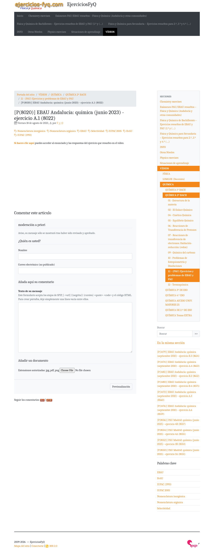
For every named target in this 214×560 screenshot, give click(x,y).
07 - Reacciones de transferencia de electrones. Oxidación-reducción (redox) (180, 241)
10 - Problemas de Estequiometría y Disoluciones (177, 261)
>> (196, 333)
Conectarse (37, 545)
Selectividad (96, 131)
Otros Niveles (35, 31)
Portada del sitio (26, 94)
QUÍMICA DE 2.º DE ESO (178, 310)
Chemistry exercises (39, 15)
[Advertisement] (107, 63)
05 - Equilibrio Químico (180, 220)
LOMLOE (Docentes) (174, 179)
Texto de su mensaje (30, 291)
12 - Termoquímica (178, 284)
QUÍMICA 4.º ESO (174, 295)
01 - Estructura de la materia (179, 202)
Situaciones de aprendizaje (85, 31)
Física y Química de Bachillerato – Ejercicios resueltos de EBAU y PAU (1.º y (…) (60, 23)
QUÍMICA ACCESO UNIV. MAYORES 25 (178, 302)
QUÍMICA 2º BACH (76, 94)
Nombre (22, 250)
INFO (20, 31)
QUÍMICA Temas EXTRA (178, 315)
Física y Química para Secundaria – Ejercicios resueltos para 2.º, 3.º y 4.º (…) (149, 23)
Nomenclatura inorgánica (29, 131)
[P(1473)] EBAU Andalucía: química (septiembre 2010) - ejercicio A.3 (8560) (176, 396)
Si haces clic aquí (24, 143)
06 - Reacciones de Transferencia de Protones (182, 227)
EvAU (127, 131)
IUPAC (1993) (23, 135)
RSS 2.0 (51, 545)
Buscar (161, 327)
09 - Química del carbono (181, 252)
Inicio (20, 15)
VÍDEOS (110, 31)
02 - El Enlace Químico (180, 209)
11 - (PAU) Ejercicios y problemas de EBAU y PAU (47, 98)
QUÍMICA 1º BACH (175, 189)
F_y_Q (60, 123)
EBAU (82, 131)
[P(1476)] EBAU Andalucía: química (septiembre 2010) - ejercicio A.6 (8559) (176, 410)
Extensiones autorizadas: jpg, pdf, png (38, 370)
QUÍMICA (56, 94)
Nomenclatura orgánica (61, 131)
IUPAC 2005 (114, 131)
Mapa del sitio (22, 545)
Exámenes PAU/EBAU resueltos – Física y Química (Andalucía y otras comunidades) (101, 15)
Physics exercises (57, 31)
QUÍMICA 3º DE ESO (176, 290)
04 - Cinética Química (179, 215)
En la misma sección (171, 343)
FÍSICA (166, 173)
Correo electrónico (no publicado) (36, 264)
